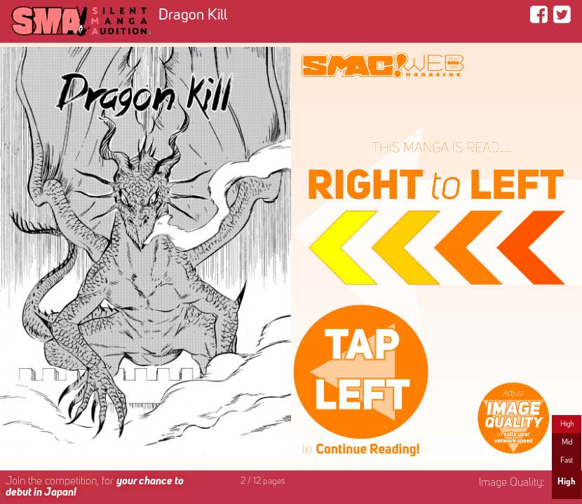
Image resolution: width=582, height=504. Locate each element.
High (567, 424)
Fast (566, 460)
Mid (567, 442)
